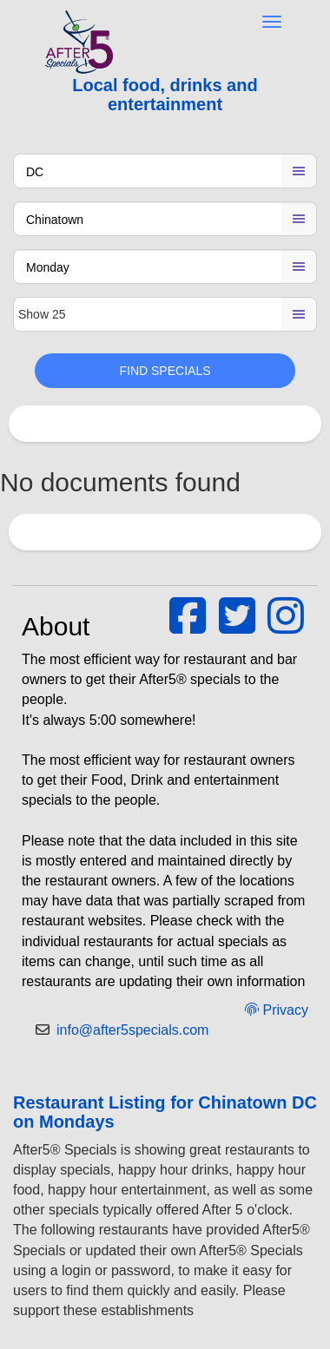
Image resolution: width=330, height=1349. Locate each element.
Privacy (276, 1010)
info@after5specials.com (132, 1030)
